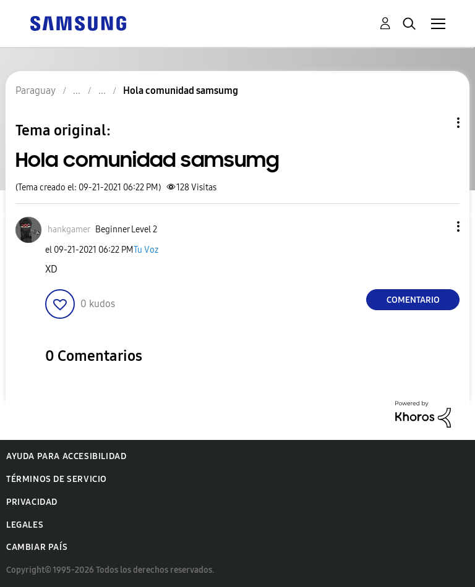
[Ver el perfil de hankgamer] (69, 229)
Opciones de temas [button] (437, 122)
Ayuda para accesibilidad (66, 456)
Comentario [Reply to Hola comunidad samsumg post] (413, 300)
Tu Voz (146, 250)
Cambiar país (36, 547)
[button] (438, 226)
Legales (24, 525)
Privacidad (32, 502)
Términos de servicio (56, 479)
